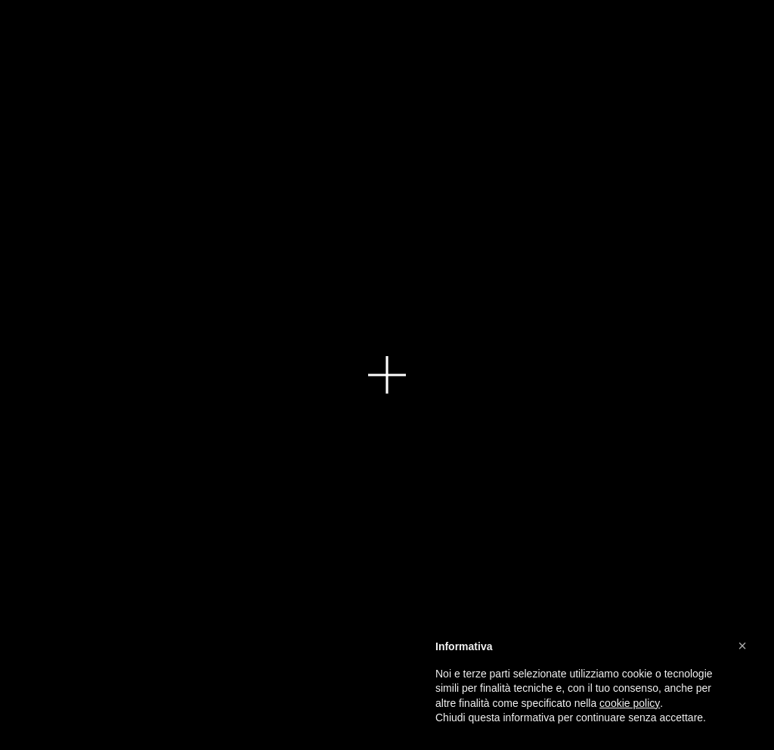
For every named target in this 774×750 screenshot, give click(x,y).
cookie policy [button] (629, 703)
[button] (742, 646)
